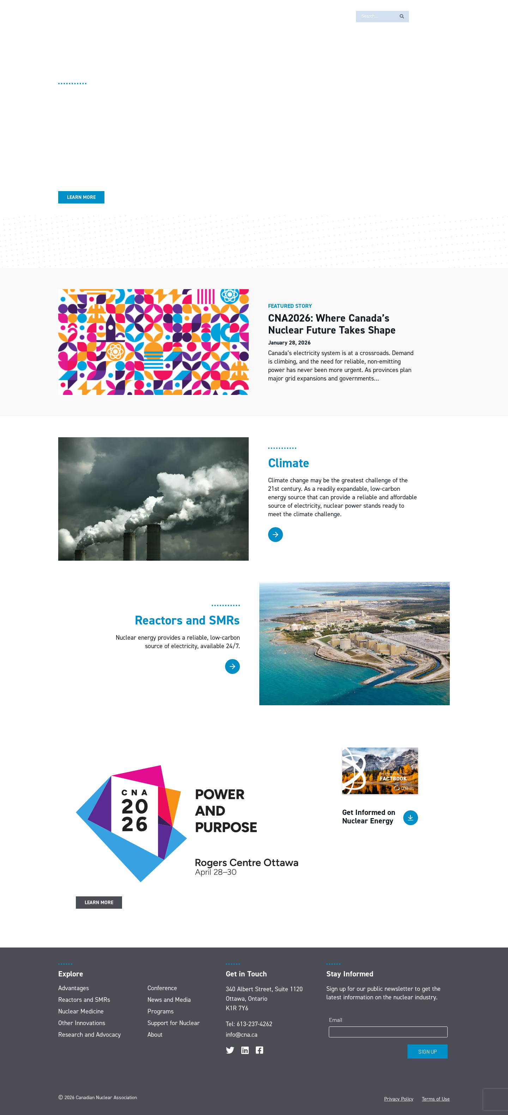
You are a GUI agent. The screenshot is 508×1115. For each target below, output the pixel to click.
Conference (162, 988)
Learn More (81, 197)
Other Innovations (81, 1022)
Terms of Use (436, 1099)
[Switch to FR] (417, 16)
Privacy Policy (398, 1099)
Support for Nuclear (173, 1022)
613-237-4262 (254, 1024)
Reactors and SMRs (84, 999)
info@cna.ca (242, 1034)
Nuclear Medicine (81, 1011)
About (155, 1034)
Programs (160, 1011)
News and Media (169, 999)
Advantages (73, 988)
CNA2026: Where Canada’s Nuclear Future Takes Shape (333, 324)
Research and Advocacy (89, 1034)
